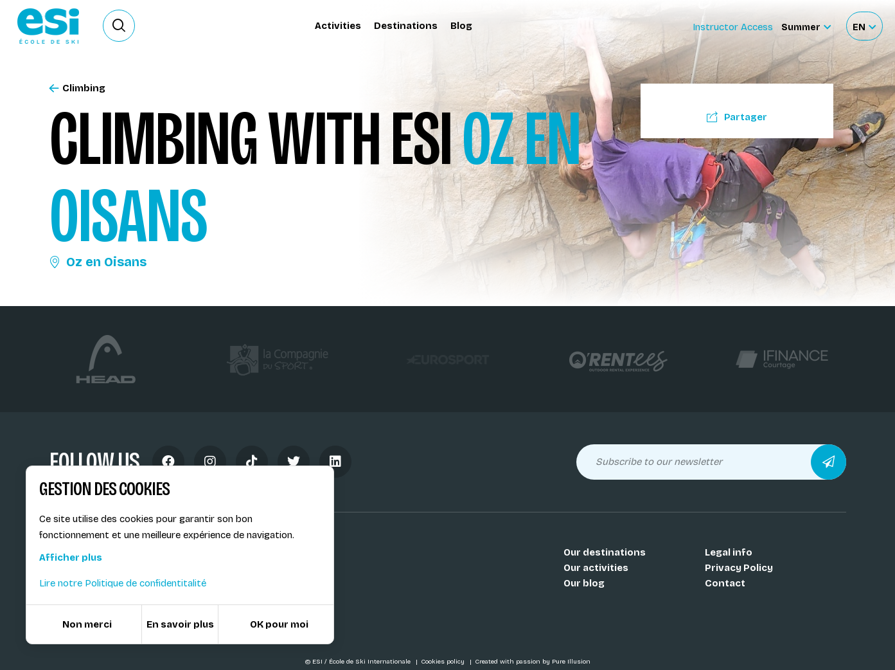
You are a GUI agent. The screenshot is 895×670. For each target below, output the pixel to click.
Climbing (77, 88)
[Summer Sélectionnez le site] (806, 26)
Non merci (87, 624)
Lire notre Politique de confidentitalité (122, 583)
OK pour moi (279, 624)
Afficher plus (70, 557)
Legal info (728, 552)
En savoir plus (180, 624)
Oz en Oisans (97, 261)
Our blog (584, 583)
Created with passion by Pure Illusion (532, 661)
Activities (338, 26)
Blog (461, 26)
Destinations (406, 26)
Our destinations (604, 552)
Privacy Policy (739, 568)
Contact (725, 583)
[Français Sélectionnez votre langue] (864, 26)
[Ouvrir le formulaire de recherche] (119, 26)
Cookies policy (443, 661)
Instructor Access (733, 27)
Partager (737, 117)
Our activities (595, 568)
